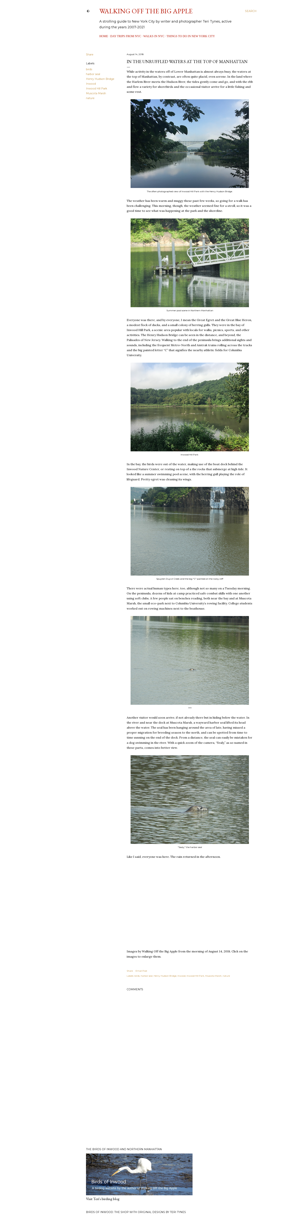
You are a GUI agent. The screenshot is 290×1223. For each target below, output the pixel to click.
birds (89, 69)
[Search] (251, 11)
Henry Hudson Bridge (100, 79)
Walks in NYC (153, 36)
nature (90, 98)
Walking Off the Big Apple (146, 11)
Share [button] (89, 54)
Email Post (141, 970)
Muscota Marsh (96, 93)
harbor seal (93, 74)
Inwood (91, 83)
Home (103, 36)
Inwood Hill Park (96, 88)
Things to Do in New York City (190, 36)
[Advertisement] (190, 1112)
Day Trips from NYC (125, 36)
